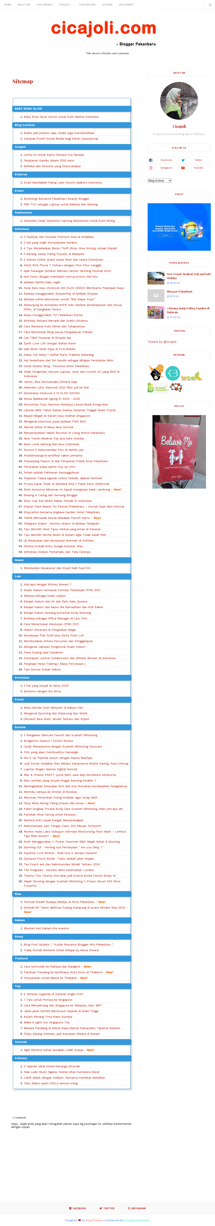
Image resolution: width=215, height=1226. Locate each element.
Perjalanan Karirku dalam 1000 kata (49, 160)
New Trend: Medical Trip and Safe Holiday (54, 438)
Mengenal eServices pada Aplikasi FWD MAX (55, 421)
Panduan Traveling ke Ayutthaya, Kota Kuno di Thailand (63, 972)
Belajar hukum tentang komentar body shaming (57, 612)
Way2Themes (94, 1220)
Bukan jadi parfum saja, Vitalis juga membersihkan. (59, 133)
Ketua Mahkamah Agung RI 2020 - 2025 (52, 398)
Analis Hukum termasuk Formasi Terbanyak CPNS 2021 (62, 590)
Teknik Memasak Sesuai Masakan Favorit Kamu (57, 517)
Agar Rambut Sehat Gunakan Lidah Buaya (53, 1050)
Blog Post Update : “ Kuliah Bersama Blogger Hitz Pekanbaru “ (68, 944)
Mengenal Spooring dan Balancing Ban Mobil (55, 713)
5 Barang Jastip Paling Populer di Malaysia (54, 254)
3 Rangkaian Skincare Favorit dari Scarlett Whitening (60, 735)
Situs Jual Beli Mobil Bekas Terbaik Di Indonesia (58, 500)
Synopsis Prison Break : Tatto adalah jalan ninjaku (59, 858)
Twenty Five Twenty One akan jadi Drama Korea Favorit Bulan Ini (70, 875)
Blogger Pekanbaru (179, 291)
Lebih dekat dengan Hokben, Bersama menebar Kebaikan (64, 1077)
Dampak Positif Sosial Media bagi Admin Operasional (61, 138)
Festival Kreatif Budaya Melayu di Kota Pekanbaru (60, 901)
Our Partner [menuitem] (87, 4)
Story (19, 936)
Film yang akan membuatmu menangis (51, 752)
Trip (18, 986)
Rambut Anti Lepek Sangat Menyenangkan (53, 820)
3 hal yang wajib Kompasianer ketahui (50, 242)
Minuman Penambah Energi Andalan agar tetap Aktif (60, 797)
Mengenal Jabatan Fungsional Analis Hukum (54, 646)
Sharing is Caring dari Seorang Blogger (51, 495)
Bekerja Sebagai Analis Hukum (45, 595)
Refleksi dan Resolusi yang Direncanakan (52, 166)
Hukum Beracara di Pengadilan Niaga (50, 629)
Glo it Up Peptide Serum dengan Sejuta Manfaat (58, 757)
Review (20, 727)
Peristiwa (22, 677)
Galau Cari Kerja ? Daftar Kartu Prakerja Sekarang (59, 354)
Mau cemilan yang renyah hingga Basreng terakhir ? (60, 780)
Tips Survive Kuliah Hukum (42, 669)
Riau (18, 894)
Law (18, 576)
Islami (19, 560)
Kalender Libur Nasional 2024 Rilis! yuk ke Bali (56, 387)
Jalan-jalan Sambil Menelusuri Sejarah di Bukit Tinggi (61, 1011)
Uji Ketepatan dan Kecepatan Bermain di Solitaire (59, 540)
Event (19, 190)
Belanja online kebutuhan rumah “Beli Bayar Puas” (59, 299)
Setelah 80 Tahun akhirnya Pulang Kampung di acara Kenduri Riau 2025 (74, 907)
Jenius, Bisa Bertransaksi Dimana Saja (50, 381)
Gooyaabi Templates (137, 1220)
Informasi (22, 229)
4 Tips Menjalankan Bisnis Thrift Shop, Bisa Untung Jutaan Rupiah (70, 248)
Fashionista (23, 212)
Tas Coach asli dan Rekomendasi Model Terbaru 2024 (62, 864)
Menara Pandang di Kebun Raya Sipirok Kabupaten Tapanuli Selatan (72, 1028)
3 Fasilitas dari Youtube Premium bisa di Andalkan (59, 237)
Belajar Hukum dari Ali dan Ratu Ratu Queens (56, 601)
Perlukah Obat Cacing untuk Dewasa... (50, 814)
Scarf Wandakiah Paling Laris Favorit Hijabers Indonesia (63, 182)
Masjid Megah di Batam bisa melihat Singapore (57, 415)
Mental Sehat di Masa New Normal (48, 427)
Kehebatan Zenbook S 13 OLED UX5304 (52, 393)
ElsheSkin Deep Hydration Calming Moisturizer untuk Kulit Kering (69, 220)
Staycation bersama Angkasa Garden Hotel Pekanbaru (62, 512)
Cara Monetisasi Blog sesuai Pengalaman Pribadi (58, 332)
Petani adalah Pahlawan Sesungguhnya (51, 472)
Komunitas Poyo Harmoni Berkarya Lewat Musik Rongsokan (66, 404)
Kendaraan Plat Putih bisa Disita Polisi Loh (54, 635)
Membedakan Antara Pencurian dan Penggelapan (58, 641)
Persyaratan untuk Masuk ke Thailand (50, 977)
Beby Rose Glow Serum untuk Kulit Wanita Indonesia (61, 116)
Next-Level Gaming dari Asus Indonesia (51, 444)
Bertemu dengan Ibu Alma (42, 691)
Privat (19, 699)
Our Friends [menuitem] (45, 4)
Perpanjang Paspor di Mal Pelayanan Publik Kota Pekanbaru (66, 461)
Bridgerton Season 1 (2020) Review (48, 740)
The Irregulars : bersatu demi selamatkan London (59, 870)
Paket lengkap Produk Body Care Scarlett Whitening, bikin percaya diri (73, 808)
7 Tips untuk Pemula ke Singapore (48, 999)
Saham (20, 920)
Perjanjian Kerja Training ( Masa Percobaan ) (55, 663)
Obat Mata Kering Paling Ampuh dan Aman (54, 803)
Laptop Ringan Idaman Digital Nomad (50, 769)
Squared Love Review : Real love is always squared (60, 853)
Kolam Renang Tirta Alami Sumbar (48, 1016)
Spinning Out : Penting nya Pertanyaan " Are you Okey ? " (64, 847)
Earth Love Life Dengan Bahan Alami (50, 343)
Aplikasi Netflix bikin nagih (42, 282)
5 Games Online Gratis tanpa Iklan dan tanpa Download (63, 259)
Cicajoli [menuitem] (64, 4)
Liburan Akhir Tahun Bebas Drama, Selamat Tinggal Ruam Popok (70, 410)
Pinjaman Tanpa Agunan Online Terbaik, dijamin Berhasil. (63, 478)
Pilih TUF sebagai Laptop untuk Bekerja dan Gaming (61, 204)
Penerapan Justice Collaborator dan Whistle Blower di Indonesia (69, 658)
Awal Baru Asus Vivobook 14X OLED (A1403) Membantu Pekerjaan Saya (74, 288)
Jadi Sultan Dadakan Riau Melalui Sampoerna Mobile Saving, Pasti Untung (76, 763)
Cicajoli (20, 146)
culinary (21, 1058)
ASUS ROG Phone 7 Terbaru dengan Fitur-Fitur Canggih (62, 265)
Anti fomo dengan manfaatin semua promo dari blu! (61, 276)
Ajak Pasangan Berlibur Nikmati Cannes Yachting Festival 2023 (67, 271)
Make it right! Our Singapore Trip (47, 1022)
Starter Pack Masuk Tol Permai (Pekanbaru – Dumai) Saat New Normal (74, 506)
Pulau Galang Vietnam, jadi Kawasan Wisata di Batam (62, 1033)
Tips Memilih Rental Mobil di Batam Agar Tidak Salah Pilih (65, 534)
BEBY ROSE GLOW (28, 108)
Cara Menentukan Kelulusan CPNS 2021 (51, 624)
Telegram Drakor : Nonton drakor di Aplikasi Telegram (62, 523)
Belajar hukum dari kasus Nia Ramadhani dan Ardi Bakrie (63, 607)
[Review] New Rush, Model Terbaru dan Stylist (56, 719)
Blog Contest (25, 125)
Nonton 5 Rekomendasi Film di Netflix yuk (53, 449)
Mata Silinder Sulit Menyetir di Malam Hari (53, 707)
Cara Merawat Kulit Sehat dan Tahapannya (54, 326)
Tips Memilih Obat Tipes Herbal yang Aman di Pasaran (62, 529)
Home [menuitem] (7, 4)
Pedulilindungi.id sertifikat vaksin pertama (53, 455)
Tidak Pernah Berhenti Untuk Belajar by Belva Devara (61, 950)
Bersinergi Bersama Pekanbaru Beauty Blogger (56, 198)
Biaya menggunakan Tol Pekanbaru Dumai (53, 315)
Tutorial (21, 1042)
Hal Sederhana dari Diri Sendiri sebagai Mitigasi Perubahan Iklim (68, 360)
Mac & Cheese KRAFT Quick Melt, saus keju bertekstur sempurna (70, 774)
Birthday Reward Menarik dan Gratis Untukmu (56, 320)
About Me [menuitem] (24, 4)
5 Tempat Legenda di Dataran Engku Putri (53, 994)
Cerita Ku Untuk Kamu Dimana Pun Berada (54, 154)
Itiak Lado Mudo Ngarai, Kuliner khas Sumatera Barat (61, 1072)
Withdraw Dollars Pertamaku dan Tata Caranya (57, 551)
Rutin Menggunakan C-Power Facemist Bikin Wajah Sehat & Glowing (72, 841)
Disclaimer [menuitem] (126, 4)
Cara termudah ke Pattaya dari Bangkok (52, 966)
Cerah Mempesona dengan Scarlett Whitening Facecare (63, 746)
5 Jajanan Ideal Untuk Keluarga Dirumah (52, 1066)
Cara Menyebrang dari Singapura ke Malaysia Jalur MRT (63, 1005)
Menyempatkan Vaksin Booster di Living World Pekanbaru (64, 432)
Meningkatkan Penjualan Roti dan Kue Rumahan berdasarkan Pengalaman (75, 786)
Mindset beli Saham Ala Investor (46, 928)
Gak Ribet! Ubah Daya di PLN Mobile (49, 349)
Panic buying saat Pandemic (43, 652)
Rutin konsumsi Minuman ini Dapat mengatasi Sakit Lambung (67, 489)
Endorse (21, 174)
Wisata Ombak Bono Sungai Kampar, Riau (53, 546)
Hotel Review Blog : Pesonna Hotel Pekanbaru (56, 366)
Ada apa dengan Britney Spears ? (47, 584)
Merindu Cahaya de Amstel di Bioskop (50, 791)
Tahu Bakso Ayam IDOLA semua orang (51, 1083)
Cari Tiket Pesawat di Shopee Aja (47, 337)
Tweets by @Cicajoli (162, 341)
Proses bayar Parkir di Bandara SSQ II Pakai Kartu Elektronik (66, 483)
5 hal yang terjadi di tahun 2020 (46, 685)
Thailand (21, 958)
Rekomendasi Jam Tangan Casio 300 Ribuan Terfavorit (62, 825)
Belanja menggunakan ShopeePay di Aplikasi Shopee (61, 293)
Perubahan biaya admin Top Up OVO (49, 466)
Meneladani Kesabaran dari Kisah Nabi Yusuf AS (57, 568)
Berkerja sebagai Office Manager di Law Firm (55, 618)
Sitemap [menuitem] (107, 4)
